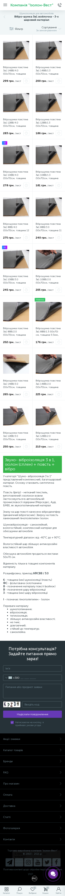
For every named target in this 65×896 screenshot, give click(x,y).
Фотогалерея (32, 828)
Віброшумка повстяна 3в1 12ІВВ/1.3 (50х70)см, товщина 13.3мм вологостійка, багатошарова (48, 126)
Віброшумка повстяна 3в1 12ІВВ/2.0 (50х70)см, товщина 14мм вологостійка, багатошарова (48, 439)
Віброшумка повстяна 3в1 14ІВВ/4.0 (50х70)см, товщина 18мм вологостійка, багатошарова (15, 74)
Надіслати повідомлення (32, 714)
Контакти (32, 839)
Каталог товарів (32, 750)
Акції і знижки (32, 739)
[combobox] (11, 678)
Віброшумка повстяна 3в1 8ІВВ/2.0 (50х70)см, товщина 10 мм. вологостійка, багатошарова (15, 335)
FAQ (32, 772)
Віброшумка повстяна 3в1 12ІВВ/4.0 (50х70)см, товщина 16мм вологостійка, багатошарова (15, 126)
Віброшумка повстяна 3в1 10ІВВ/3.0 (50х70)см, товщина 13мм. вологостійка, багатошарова (15, 283)
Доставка (32, 805)
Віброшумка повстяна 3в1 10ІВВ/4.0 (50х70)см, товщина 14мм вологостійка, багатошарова (15, 178)
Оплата (32, 794)
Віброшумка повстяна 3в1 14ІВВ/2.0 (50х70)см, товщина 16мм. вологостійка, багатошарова (48, 387)
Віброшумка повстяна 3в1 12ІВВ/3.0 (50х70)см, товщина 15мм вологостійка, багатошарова (15, 439)
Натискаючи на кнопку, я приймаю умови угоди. (29, 724)
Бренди (32, 761)
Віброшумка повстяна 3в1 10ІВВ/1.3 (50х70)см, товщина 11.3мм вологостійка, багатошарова (48, 178)
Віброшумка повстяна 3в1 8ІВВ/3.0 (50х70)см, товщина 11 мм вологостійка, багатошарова (49, 230)
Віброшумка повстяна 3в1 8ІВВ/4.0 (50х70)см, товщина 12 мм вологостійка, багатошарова (16, 230)
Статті (32, 817)
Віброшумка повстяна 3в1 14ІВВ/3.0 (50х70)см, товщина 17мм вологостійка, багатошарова (15, 387)
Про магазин (32, 783)
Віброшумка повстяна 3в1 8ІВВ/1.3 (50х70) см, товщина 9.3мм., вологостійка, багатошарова (48, 335)
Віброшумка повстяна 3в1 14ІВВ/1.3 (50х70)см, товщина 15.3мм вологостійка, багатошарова (48, 74)
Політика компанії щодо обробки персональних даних (32, 869)
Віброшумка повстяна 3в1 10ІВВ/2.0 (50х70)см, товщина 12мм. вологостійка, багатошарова (48, 283)
